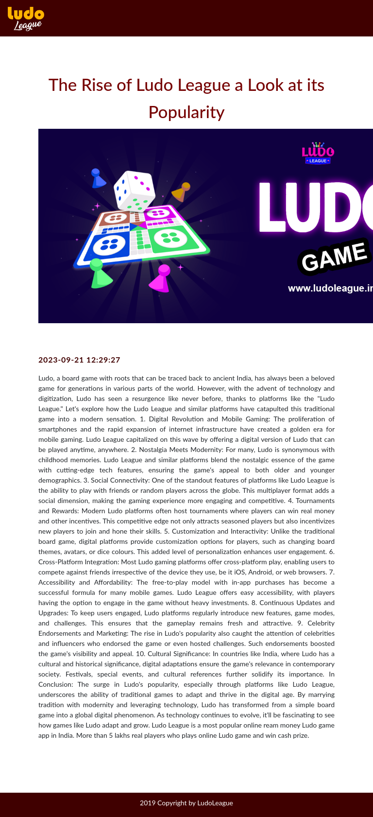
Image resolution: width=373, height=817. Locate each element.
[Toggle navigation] (361, 19)
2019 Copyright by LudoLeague (186, 803)
